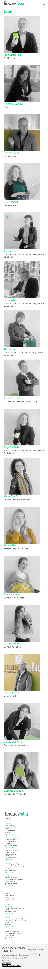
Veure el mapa (9, 834)
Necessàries (32, 948)
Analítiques (32, 951)
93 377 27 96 (10, 910)
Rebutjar (5, 966)
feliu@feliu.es (9, 832)
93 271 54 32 (10, 935)
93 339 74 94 (10, 868)
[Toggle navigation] (44, 3)
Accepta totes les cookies (14, 966)
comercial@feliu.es (11, 845)
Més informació (6, 964)
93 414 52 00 (10, 843)
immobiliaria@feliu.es (11, 858)
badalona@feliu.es (10, 899)
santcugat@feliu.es (11, 883)
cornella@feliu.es (10, 912)
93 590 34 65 (10, 881)
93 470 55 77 (10, 922)
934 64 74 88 (10, 897)
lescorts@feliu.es (10, 870)
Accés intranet (8, 818)
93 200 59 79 (10, 831)
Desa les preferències (34, 956)
